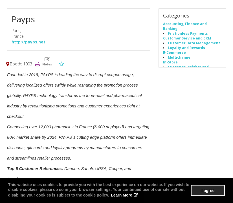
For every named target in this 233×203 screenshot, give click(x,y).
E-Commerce (174, 52)
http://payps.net (28, 42)
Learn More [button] (121, 195)
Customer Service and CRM (187, 38)
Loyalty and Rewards (186, 47)
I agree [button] (207, 190)
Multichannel (180, 57)
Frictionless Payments (188, 33)
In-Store (170, 62)
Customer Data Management (194, 43)
